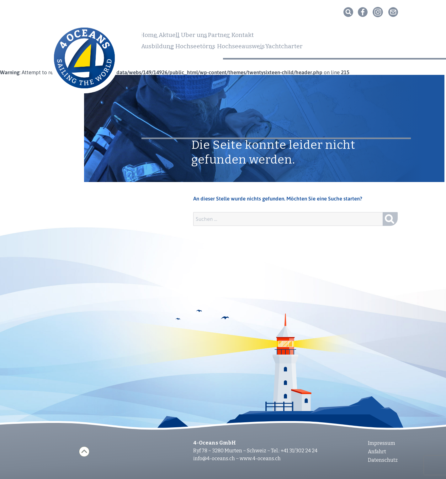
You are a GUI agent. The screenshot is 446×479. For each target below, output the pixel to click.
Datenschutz (383, 460)
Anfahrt (377, 452)
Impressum (381, 443)
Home (151, 37)
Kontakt (289, 37)
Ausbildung (160, 48)
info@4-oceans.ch (214, 458)
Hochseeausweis (271, 48)
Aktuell (182, 37)
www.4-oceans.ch (260, 458)
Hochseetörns (212, 48)
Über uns (219, 37)
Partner (254, 37)
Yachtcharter (328, 48)
